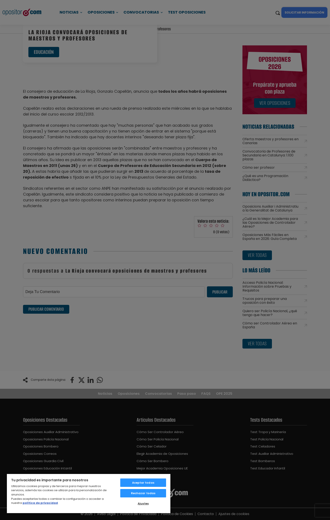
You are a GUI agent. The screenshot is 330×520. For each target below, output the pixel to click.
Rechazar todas (143, 493)
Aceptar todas (143, 483)
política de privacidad (40, 503)
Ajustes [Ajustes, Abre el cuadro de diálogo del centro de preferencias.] (143, 503)
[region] (88, 493)
